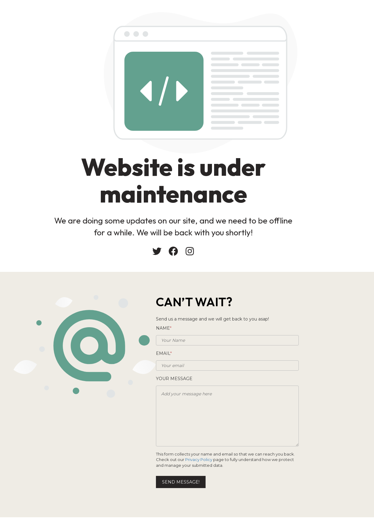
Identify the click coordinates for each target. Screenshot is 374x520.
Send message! (212, 483)
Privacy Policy (200, 461)
